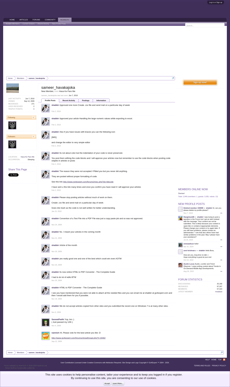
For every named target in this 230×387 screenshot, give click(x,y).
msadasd (218, 292)
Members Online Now (193, 189)
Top (220, 360)
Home (12, 20)
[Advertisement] (115, 51)
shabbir (55, 105)
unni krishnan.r (189, 250)
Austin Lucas (188, 264)
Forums (36, 20)
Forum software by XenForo (25, 366)
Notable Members (13, 24)
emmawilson (188, 244)
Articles (23, 20)
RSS (224, 360)
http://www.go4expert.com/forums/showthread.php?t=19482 (79, 338)
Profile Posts (50, 100)
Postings (85, 100)
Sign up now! (200, 82)
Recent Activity (69, 100)
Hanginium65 (188, 217)
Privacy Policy (219, 366)
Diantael (181, 193)
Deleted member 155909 (193, 208)
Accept (107, 383)
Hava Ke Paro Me (27, 157)
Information (101, 100)
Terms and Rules (202, 366)
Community (50, 20)
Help (207, 360)
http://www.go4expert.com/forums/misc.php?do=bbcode (88, 182)
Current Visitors (29, 24)
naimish (55, 333)
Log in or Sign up (215, 2)
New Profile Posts (191, 204)
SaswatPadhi (58, 319)
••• (221, 213)
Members (64, 20)
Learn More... (118, 383)
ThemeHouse (40, 368)
